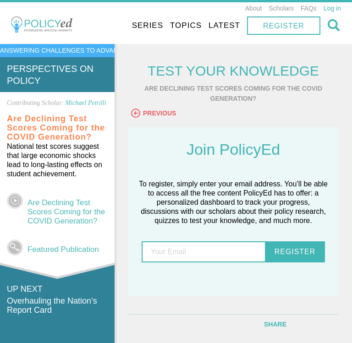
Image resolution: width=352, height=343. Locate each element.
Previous (153, 113)
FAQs (309, 8)
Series (147, 25)
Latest (224, 25)
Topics (186, 25)
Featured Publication (63, 249)
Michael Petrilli (86, 102)
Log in (332, 8)
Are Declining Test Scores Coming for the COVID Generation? (66, 211)
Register (283, 26)
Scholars (281, 8)
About (253, 8)
